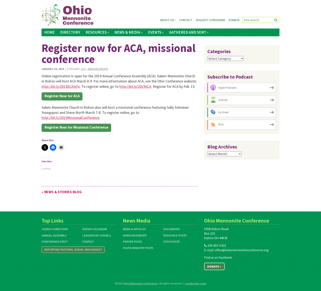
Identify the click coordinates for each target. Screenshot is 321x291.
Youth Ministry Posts (138, 248)
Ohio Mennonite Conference (140, 283)
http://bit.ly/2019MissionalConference (70, 117)
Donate (234, 20)
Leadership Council (96, 235)
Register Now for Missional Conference (76, 127)
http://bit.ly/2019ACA (135, 86)
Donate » (214, 266)
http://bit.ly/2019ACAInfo (61, 86)
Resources (96, 32)
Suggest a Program (210, 20)
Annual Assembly (54, 235)
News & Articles (134, 229)
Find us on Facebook (218, 257)
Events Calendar (94, 229)
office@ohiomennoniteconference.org (242, 250)
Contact (185, 20)
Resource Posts (174, 235)
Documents (171, 229)
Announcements (98, 69)
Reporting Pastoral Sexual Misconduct (73, 249)
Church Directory (55, 229)
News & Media (127, 32)
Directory (70, 32)
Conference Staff (55, 241)
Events (154, 32)
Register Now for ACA (62, 96)
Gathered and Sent (187, 32)
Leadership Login (195, 283)
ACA (83, 69)
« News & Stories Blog (62, 191)
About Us (167, 20)
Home (49, 32)
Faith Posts (171, 241)
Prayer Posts (132, 241)
